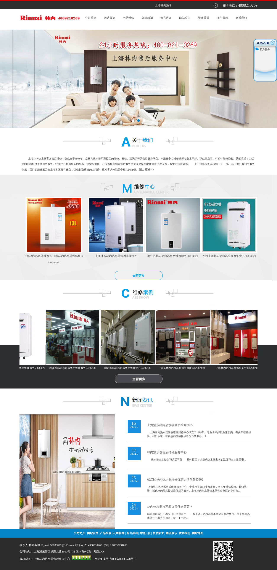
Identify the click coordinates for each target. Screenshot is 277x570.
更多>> (149, 169)
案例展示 (222, 17)
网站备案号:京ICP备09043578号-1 (115, 558)
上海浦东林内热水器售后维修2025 (116, 256)
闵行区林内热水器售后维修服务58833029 (172, 256)
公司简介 (90, 17)
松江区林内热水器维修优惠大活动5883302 (175, 479)
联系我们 (241, 17)
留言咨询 (166, 17)
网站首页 (109, 17)
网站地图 (197, 533)
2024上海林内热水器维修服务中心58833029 (229, 256)
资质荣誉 (203, 17)
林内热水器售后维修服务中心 (167, 452)
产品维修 (128, 17)
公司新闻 (147, 17)
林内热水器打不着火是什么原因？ (170, 506)
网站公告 (184, 17)
